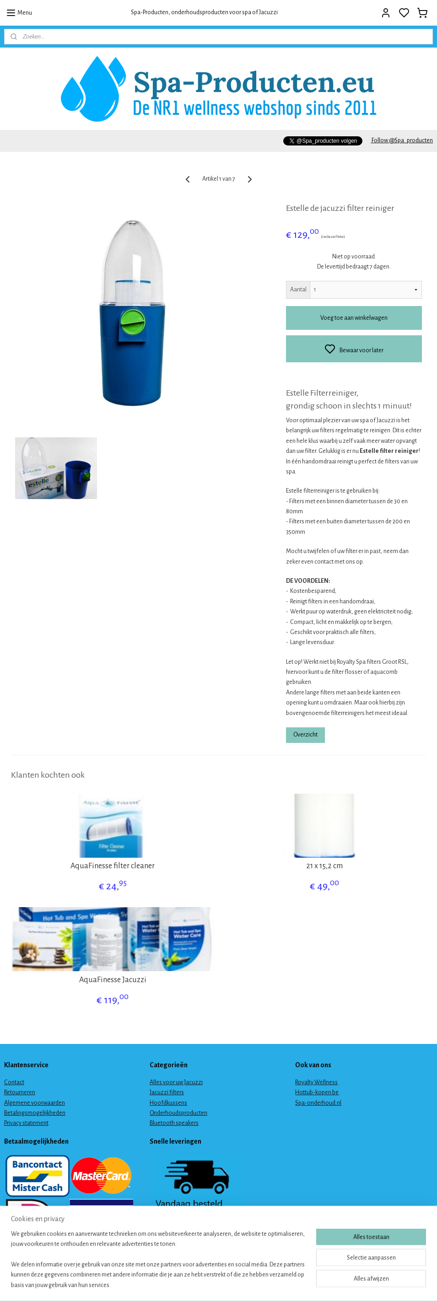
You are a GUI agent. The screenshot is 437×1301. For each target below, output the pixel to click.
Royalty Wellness (316, 1082)
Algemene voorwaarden (34, 1103)
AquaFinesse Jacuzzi (112, 980)
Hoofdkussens (168, 1103)
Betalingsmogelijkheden (34, 1113)
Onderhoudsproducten (178, 1113)
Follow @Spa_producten (402, 140)
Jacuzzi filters (167, 1092)
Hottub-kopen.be (317, 1092)
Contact (14, 1082)
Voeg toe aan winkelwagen (354, 318)
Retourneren (19, 1092)
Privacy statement (26, 1123)
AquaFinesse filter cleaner (112, 866)
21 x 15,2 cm (324, 866)
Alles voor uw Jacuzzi (176, 1082)
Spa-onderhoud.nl (318, 1103)
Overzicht (305, 734)
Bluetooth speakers (174, 1123)
